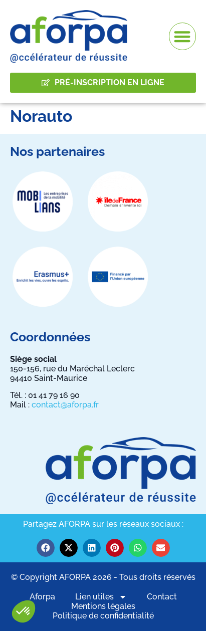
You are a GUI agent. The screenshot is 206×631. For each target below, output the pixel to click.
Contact (162, 596)
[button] (24, 611)
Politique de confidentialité (103, 615)
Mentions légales (103, 606)
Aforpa (42, 596)
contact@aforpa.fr (65, 404)
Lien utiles (101, 596)
